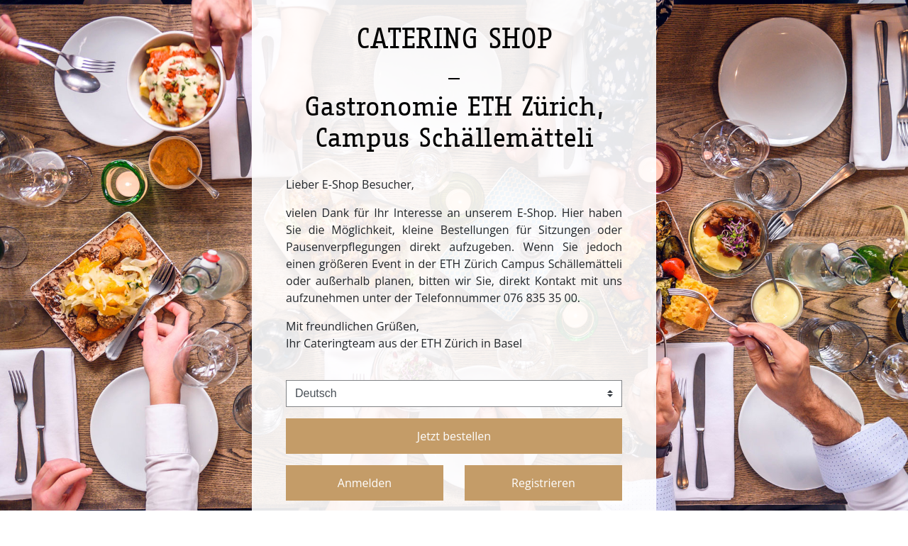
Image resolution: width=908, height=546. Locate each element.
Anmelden (365, 483)
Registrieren (543, 483)
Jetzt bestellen (454, 436)
